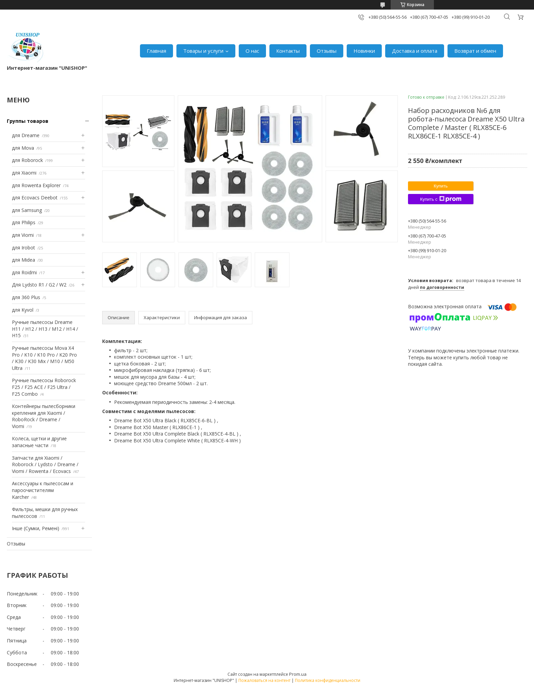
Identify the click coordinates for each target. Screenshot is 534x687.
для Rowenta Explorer (36, 185)
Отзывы (326, 50)
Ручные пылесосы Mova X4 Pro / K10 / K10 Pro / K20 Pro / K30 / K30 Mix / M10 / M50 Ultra (44, 358)
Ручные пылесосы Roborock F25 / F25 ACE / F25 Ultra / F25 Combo (44, 387)
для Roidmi (24, 272)
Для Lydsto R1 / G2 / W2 (39, 284)
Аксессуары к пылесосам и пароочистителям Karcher (42, 490)
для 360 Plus (26, 297)
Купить (440, 186)
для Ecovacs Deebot (35, 197)
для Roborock (27, 160)
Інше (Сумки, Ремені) (35, 528)
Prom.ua (298, 674)
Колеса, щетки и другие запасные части (39, 441)
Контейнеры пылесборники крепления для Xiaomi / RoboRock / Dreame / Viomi (43, 416)
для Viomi (23, 235)
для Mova (23, 148)
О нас (252, 50)
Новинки (364, 50)
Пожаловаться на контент (264, 680)
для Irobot (23, 247)
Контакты (288, 50)
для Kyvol (22, 310)
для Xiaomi (24, 172)
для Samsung (27, 210)
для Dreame (26, 135)
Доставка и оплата (414, 50)
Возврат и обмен (475, 50)
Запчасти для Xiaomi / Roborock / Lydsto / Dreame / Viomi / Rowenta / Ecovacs (45, 464)
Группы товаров (27, 121)
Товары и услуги (203, 50)
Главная (156, 50)
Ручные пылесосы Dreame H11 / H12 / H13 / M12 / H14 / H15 (45, 329)
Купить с (440, 199)
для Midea (23, 260)
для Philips (23, 222)
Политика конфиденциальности (327, 680)
